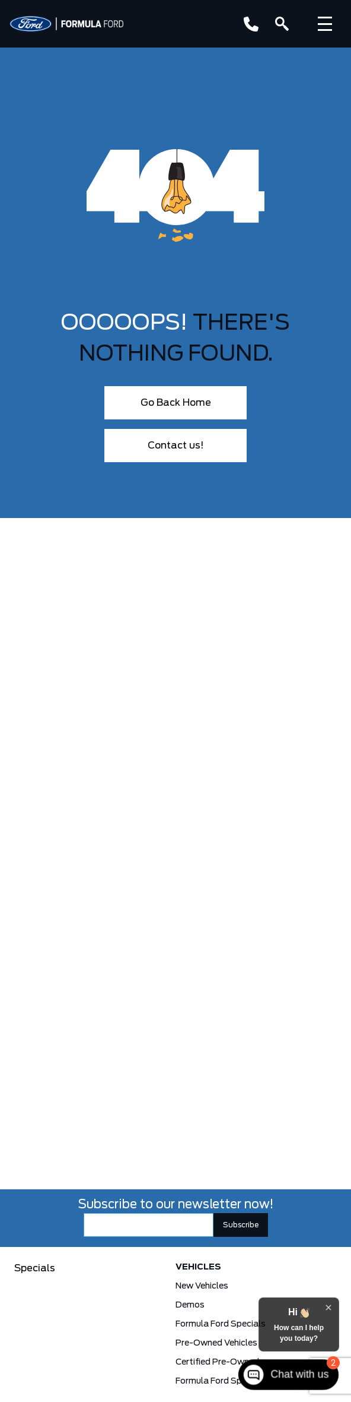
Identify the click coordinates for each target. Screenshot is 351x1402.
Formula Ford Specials (221, 1324)
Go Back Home (176, 403)
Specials (34, 1268)
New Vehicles (202, 1286)
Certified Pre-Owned (217, 1362)
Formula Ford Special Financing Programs (232, 1381)
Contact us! (176, 445)
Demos (190, 1305)
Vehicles (198, 1267)
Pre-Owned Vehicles (216, 1343)
